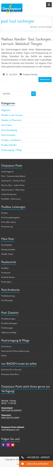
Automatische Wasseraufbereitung (15, 350)
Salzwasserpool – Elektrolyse (13, 189)
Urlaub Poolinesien (9, 194)
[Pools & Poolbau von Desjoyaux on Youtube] (13, 445)
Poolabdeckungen (8, 318)
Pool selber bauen (8, 221)
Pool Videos (6, 125)
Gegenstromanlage (8, 332)
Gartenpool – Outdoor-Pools (13, 180)
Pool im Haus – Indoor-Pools (13, 185)
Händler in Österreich (11, 120)
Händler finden (7, 253)
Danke (4, 355)
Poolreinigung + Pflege (11, 149)
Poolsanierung (7, 226)
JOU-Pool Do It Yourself (11, 369)
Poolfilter (5, 267)
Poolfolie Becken (8, 277)
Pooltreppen (6, 281)
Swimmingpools (7, 171)
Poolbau (4, 212)
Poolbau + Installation (11, 139)
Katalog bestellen (8, 249)
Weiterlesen (45, 79)
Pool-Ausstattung (9, 130)
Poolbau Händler (30, 74)
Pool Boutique (7, 300)
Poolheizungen (7, 327)
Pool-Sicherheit (8, 135)
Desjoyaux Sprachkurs (10, 374)
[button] (36, 457)
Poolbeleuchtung (8, 295)
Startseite (33, 26)
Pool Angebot (6, 244)
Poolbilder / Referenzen (11, 198)
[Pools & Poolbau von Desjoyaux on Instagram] (8, 445)
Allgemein (6, 110)
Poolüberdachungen (9, 323)
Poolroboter (6, 346)
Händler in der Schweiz (12, 115)
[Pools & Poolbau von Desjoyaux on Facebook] (3, 445)
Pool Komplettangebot (10, 217)
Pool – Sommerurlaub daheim (13, 175)
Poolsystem (5, 272)
